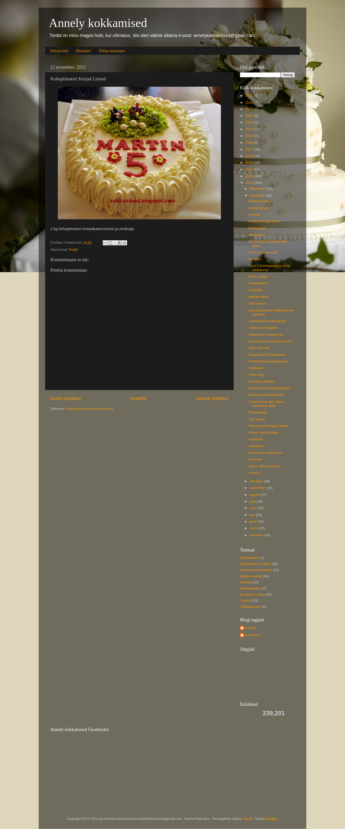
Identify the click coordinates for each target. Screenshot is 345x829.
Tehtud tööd (59, 51)
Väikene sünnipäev (263, 328)
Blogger (272, 819)
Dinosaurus (257, 303)
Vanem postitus (212, 398)
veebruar (256, 535)
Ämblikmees (258, 283)
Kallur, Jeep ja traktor (265, 466)
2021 (249, 122)
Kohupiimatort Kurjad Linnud (270, 341)
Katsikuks (256, 368)
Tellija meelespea (112, 51)
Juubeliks (256, 290)
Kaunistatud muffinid (255, 564)
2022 (249, 116)
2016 (249, 156)
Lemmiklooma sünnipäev (268, 321)
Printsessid (257, 228)
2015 (249, 163)
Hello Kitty (256, 375)
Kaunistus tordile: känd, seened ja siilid (266, 404)
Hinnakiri (83, 51)
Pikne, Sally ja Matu (264, 432)
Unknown (252, 635)
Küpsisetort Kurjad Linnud (268, 426)
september (258, 488)
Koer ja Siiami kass (263, 252)
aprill (253, 521)
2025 (249, 95)
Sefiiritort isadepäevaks (266, 395)
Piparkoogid (258, 412)
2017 (249, 149)
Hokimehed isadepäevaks (268, 361)
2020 (249, 129)
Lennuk (254, 215)
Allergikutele (249, 558)
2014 (249, 169)
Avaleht (138, 398)
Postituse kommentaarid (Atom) (89, 409)
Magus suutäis (251, 576)
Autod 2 (255, 473)
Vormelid (255, 459)
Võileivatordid (250, 607)
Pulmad (246, 582)
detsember (258, 189)
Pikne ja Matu (259, 201)
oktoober (256, 481)
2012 (249, 183)
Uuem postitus (65, 398)
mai (252, 515)
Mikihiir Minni (259, 297)
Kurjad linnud (259, 208)
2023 (249, 109)
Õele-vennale (259, 348)
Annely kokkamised (98, 23)
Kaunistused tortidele (256, 570)
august (255, 495)
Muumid (255, 259)
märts (254, 528)
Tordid (73, 250)
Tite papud (257, 419)
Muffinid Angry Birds (264, 221)
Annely (250, 628)
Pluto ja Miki (258, 277)
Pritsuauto (256, 235)
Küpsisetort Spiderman (266, 334)
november (257, 195)
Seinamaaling (250, 588)
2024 (249, 102)
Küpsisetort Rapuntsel (265, 453)
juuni (253, 508)
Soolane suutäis (252, 594)
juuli (253, 501)
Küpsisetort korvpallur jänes (270, 388)
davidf (248, 819)
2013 (249, 176)
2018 (249, 142)
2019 (249, 136)
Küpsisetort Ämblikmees (267, 355)
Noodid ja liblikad (262, 381)
